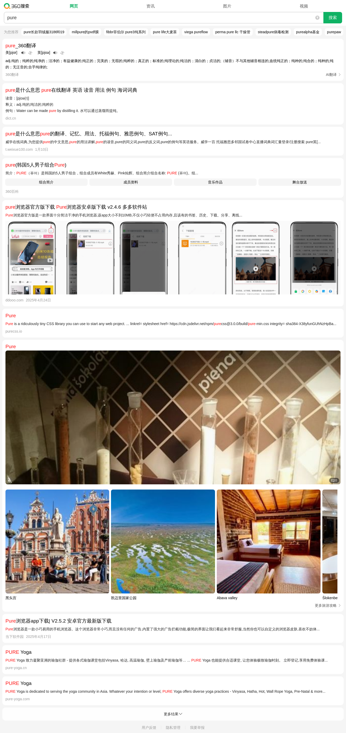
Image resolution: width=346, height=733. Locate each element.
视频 (304, 6)
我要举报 (197, 727)
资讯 (150, 6)
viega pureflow (196, 32)
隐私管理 (173, 727)
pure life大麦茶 (165, 32)
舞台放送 (299, 182)
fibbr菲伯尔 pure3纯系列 (126, 32)
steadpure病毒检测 (273, 32)
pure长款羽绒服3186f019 (44, 32)
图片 (227, 6)
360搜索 (18, 6)
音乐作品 (215, 182)
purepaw (334, 32)
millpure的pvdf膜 (85, 32)
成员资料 (130, 182)
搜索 (333, 17)
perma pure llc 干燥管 (232, 32)
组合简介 (46, 182)
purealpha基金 (307, 32)
